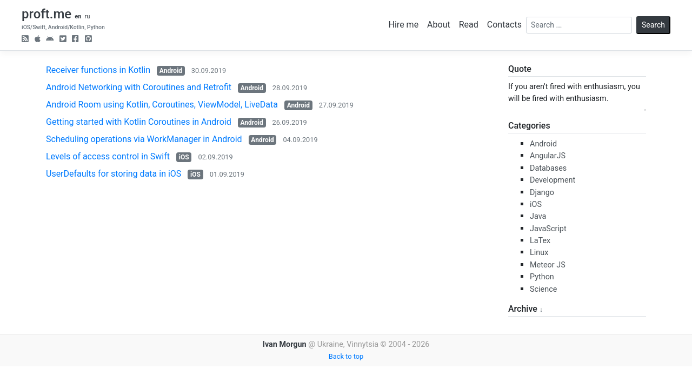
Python (542, 276)
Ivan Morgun (285, 344)
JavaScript (548, 228)
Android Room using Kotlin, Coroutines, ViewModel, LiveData (162, 104)
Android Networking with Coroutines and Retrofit (138, 87)
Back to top (346, 356)
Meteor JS (547, 265)
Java (538, 216)
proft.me (46, 14)
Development (552, 180)
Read (468, 24)
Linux (539, 252)
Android (170, 71)
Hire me (404, 24)
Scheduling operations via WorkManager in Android (144, 139)
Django (542, 192)
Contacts (504, 24)
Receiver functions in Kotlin (98, 70)
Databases (548, 168)
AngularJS (547, 155)
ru (87, 16)
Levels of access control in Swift (108, 156)
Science (543, 289)
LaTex (540, 240)
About (438, 24)
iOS (184, 157)
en (78, 16)
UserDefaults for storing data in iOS (113, 174)
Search (653, 25)
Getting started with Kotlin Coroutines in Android (138, 122)
